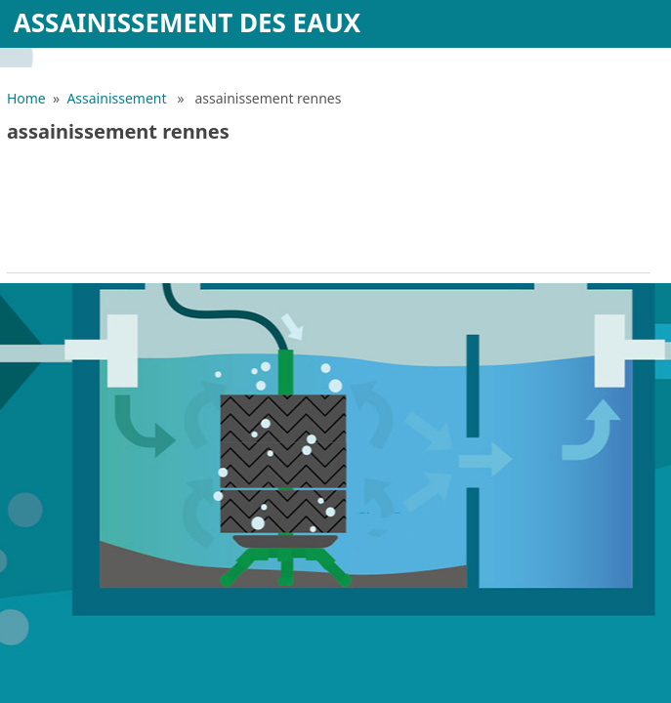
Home (26, 98)
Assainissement (116, 98)
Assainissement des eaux (187, 22)
